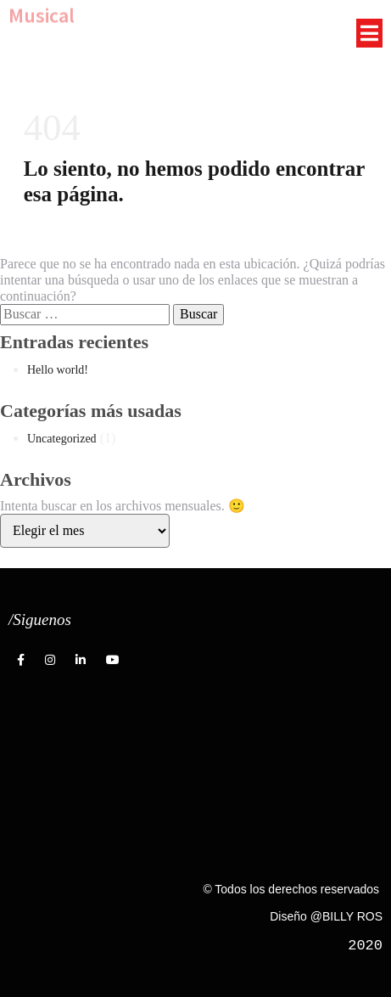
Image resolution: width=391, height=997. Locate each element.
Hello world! (57, 369)
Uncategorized (62, 438)
